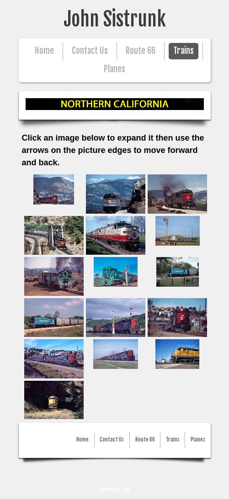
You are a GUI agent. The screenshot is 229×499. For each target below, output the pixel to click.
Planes (114, 69)
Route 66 (140, 51)
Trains (183, 51)
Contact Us (114, 489)
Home (44, 51)
